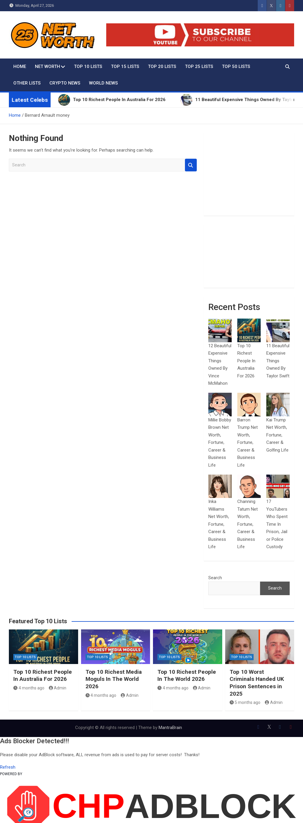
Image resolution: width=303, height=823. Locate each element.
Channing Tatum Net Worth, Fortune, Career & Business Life (247, 524)
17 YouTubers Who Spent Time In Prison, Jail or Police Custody (277, 524)
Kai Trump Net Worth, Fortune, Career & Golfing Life (277, 435)
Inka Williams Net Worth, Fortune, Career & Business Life (218, 524)
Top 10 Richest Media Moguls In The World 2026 (114, 679)
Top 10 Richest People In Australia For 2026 (246, 361)
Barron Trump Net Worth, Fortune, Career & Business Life (247, 442)
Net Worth (47, 66)
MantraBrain (170, 727)
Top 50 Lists (236, 66)
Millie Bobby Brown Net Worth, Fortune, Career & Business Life (219, 442)
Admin (58, 688)
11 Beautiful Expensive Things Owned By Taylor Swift (277, 361)
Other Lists (27, 83)
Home (19, 66)
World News (103, 83)
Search (191, 165)
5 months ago (245, 702)
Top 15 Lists (125, 66)
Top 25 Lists (199, 66)
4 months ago (28, 688)
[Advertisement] (249, 174)
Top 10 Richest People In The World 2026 (186, 675)
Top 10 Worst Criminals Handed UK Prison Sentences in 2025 (257, 682)
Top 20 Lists (162, 66)
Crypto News (64, 83)
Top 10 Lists (88, 66)
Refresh (7, 767)
